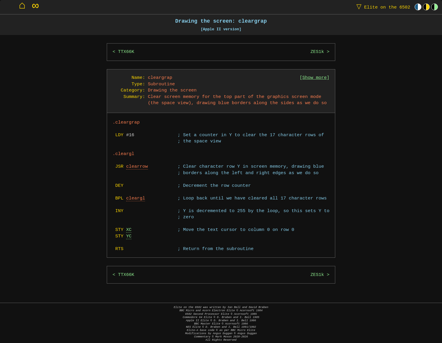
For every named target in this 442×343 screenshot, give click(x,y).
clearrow (137, 167)
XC (128, 230)
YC (128, 236)
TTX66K (126, 52)
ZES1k (317, 52)
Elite (382, 7)
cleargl (135, 198)
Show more (314, 78)
